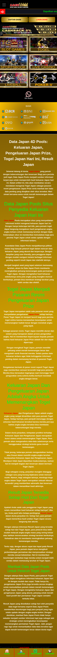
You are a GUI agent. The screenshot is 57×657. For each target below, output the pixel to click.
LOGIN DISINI (42, 20)
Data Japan (9, 220)
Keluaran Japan (11, 413)
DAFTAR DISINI (14, 20)
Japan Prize (33, 314)
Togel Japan (34, 171)
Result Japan (46, 513)
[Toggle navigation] (4, 4)
